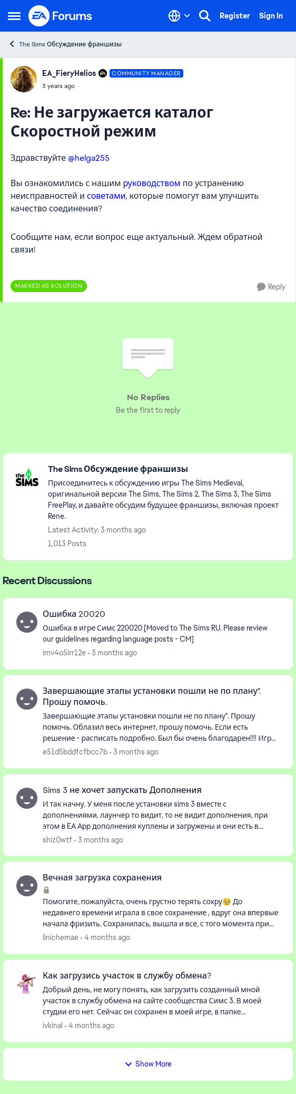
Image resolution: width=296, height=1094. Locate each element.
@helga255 (89, 157)
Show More (148, 1064)
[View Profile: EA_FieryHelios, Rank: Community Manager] (24, 79)
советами (106, 195)
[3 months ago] (112, 653)
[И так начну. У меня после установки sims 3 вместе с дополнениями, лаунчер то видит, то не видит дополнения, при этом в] (161, 814)
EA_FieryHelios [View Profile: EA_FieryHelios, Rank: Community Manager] (69, 73)
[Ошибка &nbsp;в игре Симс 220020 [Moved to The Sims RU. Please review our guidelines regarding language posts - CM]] (161, 634)
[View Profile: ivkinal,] (26, 983)
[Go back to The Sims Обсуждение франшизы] (165, 469)
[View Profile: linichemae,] (26, 885)
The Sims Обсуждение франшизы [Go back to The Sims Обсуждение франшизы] (65, 44)
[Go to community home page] (60, 15)
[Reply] (271, 287)
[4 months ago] (105, 937)
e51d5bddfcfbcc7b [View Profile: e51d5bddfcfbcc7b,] (75, 752)
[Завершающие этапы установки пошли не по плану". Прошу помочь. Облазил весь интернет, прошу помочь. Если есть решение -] (161, 727)
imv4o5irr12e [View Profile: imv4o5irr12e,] (64, 652)
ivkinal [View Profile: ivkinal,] (53, 1025)
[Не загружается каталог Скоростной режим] (112, 86)
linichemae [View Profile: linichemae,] (60, 937)
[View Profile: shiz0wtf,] (26, 798)
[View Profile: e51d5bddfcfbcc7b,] (26, 699)
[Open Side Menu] (14, 16)
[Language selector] (179, 15)
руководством (153, 183)
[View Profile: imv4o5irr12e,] (26, 622)
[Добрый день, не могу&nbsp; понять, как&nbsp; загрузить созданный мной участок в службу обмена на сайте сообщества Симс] (161, 1001)
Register (235, 16)
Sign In (271, 16)
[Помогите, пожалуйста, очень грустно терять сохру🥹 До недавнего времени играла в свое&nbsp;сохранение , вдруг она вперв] (161, 913)
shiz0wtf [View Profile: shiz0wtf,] (57, 839)
